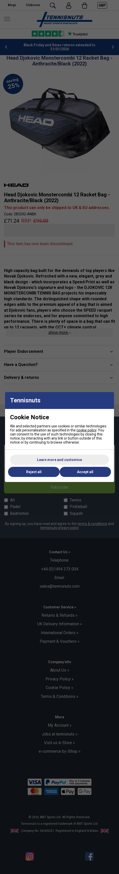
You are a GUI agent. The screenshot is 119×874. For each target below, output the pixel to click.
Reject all (34, 472)
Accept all (85, 472)
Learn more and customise (59, 460)
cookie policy (86, 430)
